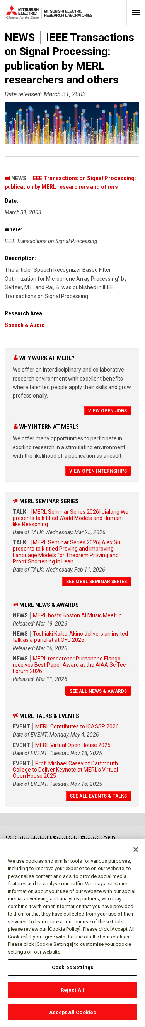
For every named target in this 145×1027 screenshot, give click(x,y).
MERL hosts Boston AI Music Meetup (77, 615)
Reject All (72, 994)
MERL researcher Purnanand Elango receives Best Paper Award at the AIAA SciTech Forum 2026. (71, 664)
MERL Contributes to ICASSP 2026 (77, 726)
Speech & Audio (25, 325)
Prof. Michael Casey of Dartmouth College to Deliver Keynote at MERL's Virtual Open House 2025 (65, 769)
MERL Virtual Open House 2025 (73, 745)
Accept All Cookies (72, 1016)
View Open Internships (98, 471)
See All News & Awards (98, 691)
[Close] (135, 853)
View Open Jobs (107, 411)
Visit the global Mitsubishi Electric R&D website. (61, 842)
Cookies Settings (72, 971)
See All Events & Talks (98, 796)
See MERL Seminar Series (96, 581)
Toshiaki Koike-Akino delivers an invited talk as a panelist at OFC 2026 (70, 637)
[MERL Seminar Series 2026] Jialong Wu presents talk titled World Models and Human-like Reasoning (70, 518)
